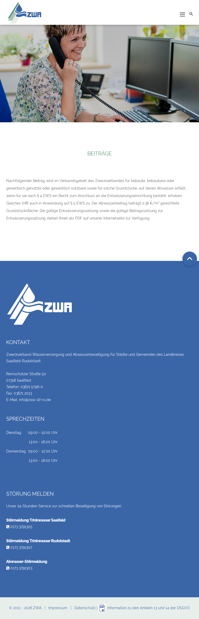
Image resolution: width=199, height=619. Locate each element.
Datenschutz (85, 608)
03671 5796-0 (31, 387)
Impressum (57, 608)
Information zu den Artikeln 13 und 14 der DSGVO (144, 608)
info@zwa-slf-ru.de (35, 400)
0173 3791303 (19, 568)
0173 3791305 (19, 527)
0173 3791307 (19, 547)
